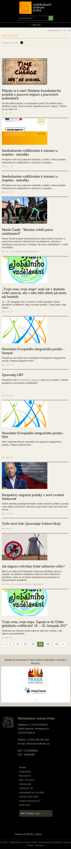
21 (18, 644)
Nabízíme (25, 771)
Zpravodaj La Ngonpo (29, 380)
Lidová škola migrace (30, 584)
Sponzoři (25, 784)
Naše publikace (29, 801)
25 (48, 644)
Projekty (25, 776)
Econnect (39, 845)
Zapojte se (26, 788)
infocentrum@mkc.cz (37, 743)
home (22, 767)
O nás (67, 30)
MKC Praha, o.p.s (30, 813)
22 (25, 644)
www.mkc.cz (55, 30)
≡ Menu (35, 25)
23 (33, 644)
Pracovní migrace (27, 251)
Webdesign (44, 842)
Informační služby (32, 792)
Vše (16, 43)
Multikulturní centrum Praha (35, 7)
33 (56, 644)
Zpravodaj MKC (29, 796)
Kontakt (25, 805)
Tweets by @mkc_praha (28, 834)
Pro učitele (27, 780)
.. (35, 700)
